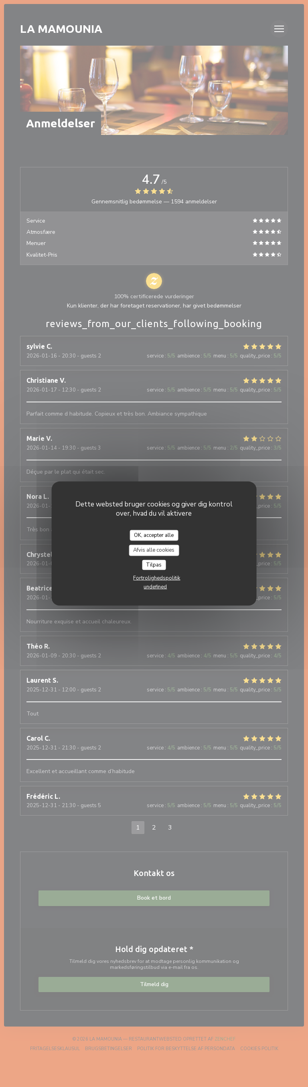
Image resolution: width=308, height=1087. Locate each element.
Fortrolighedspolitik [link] (156, 578)
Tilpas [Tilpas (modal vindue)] (154, 564)
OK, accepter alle (154, 534)
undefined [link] (155, 587)
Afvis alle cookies (153, 550)
